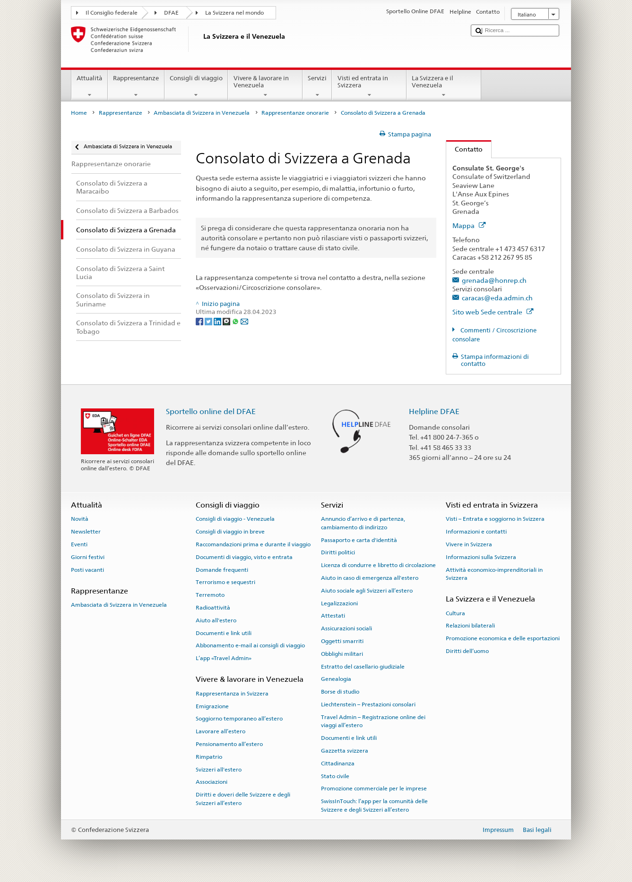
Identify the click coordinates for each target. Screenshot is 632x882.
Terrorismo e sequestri (225, 582)
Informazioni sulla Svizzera (481, 557)
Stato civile (335, 775)
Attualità (89, 87)
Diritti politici (338, 552)
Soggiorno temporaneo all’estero (239, 718)
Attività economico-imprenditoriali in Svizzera (494, 573)
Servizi (317, 87)
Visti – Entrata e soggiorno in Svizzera (495, 519)
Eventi (79, 544)
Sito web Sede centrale (492, 312)
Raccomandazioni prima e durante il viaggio (253, 544)
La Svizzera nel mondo (234, 12)
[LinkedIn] (218, 320)
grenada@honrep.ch (494, 280)
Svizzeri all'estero (219, 769)
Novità (79, 519)
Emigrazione (212, 706)
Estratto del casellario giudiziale (363, 666)
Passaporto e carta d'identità (359, 539)
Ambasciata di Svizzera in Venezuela (202, 113)
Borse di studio (340, 691)
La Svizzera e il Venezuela (444, 87)
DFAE (171, 12)
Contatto (464, 149)
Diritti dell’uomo (467, 651)
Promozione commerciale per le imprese (374, 788)
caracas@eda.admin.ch (497, 298)
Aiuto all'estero (216, 620)
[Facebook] (200, 320)
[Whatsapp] (236, 320)
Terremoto (210, 595)
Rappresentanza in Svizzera (232, 693)
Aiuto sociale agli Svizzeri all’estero (367, 590)
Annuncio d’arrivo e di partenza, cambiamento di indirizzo (363, 523)
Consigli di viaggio (196, 87)
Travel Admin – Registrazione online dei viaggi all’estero (373, 721)
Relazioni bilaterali (470, 625)
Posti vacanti (87, 569)
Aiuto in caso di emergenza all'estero (369, 578)
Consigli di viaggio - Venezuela (235, 519)
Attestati (333, 615)
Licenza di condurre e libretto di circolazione (378, 565)
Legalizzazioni (339, 603)
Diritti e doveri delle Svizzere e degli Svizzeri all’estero (243, 798)
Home (79, 113)
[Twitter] (209, 320)
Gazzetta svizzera (344, 750)
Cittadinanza (338, 763)
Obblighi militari (342, 654)
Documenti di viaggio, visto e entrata (244, 557)
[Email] (244, 320)
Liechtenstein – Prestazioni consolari (368, 704)
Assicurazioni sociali (346, 628)
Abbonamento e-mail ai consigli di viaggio (250, 645)
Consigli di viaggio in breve (230, 531)
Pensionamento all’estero (229, 744)
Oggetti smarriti (342, 641)
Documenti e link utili (223, 632)
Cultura (455, 613)
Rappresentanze (136, 87)
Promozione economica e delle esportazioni (503, 638)
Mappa (468, 225)
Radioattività (213, 607)
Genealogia (336, 679)
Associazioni (211, 782)
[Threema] (227, 320)
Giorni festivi (87, 557)
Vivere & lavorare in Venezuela (265, 87)
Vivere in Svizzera (469, 544)
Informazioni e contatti (476, 531)
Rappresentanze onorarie (295, 113)
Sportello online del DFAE (211, 411)
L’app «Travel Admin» (223, 658)
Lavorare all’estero (220, 731)
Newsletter (86, 531)
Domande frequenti (222, 569)
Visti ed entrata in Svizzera (369, 87)
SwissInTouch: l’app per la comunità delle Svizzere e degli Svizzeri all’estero (374, 805)
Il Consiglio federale (112, 12)
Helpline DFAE (434, 411)
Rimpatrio (209, 757)
